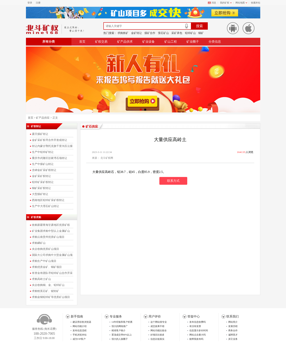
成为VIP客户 (79, 339)
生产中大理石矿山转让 (45, 206)
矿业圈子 (192, 41)
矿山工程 (170, 41)
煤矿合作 (149, 33)
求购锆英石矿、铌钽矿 (45, 291)
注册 (38, 2)
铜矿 (201, 33)
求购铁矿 (123, 33)
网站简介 (233, 322)
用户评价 (155, 316)
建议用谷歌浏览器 (82, 322)
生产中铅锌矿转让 (43, 152)
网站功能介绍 (80, 326)
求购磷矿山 (39, 243)
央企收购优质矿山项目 (45, 249)
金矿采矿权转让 (41, 176)
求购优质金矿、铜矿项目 (47, 267)
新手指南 (77, 316)
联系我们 (232, 316)
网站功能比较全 (158, 330)
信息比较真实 (157, 339)
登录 (29, 2)
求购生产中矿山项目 (44, 261)
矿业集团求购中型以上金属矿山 (51, 231)
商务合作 (233, 330)
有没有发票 (195, 326)
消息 (213, 2)
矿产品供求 (125, 41)
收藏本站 (255, 2)
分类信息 (215, 41)
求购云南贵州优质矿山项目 (48, 237)
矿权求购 (36, 217)
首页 (82, 41)
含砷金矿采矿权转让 (44, 170)
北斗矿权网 (106, 157)
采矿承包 (176, 33)
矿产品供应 (43, 117)
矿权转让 (36, 126)
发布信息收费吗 (197, 322)
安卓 (233, 28)
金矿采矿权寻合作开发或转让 (49, 140)
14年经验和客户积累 (122, 322)
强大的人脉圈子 (120, 339)
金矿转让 (136, 33)
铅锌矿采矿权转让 (43, 182)
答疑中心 (193, 316)
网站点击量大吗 (197, 334)
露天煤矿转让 (40, 134)
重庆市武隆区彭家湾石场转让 (49, 158)
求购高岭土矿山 (41, 279)
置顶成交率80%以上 (122, 334)
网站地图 (240, 2)
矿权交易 (101, 41)
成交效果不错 (157, 326)
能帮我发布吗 (196, 339)
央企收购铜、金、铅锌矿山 (48, 285)
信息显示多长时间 (198, 330)
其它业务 (233, 339)
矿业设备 (148, 41)
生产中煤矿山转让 (43, 164)
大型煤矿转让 (40, 194)
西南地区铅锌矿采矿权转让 (48, 200)
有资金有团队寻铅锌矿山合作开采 (52, 273)
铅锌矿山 (190, 33)
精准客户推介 (118, 330)
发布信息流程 (80, 330)
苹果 (248, 28)
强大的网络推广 (120, 326)
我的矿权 (224, 2)
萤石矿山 (163, 33)
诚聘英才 (233, 334)
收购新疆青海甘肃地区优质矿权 (51, 224)
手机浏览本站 (80, 334)
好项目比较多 (157, 334)
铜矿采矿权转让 (41, 188)
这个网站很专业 (158, 322)
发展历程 (233, 326)
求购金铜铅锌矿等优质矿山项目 (51, 297)
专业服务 (116, 316)
